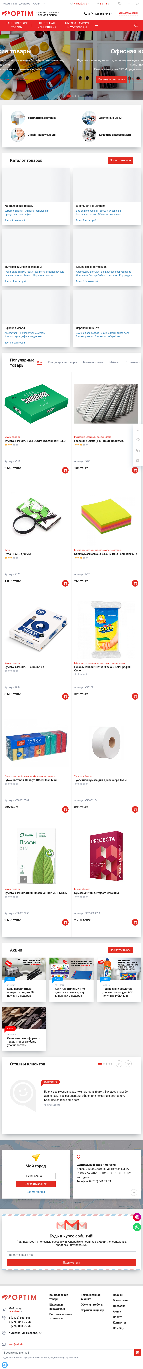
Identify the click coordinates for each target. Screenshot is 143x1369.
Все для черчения (86, 214)
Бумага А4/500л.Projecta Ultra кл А (96, 893)
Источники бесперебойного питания (96, 275)
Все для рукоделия (110, 210)
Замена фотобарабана (107, 336)
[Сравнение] (128, 3)
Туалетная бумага (82, 776)
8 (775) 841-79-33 (20, 1322)
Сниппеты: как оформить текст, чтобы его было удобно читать (23, 1042)
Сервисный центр (87, 328)
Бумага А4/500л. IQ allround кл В (25, 667)
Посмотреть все (120, 160)
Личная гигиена (13, 275)
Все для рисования (87, 210)
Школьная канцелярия (47, 25)
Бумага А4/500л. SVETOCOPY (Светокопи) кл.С (34, 441)
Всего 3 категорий (14, 220)
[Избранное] (119, 3)
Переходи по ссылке (41, 79)
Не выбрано (82, 3)
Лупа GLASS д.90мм (17, 554)
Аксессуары (11, 333)
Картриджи (125, 275)
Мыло (27, 275)
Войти (103, 3)
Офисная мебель (15, 328)
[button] (99, 13)
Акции (36, 3)
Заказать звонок (128, 13)
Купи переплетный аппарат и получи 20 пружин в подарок (20, 992)
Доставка (24, 3)
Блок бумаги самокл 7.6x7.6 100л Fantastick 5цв (105, 554)
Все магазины (36, 1192)
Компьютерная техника (91, 266)
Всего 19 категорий (15, 281)
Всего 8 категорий (86, 220)
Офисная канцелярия (102, 79)
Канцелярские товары (17, 25)
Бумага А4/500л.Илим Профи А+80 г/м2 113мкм (35, 893)
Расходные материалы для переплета (92, 437)
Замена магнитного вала (115, 333)
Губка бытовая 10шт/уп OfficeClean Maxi (30, 780)
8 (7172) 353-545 (19, 1317)
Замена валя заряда (87, 333)
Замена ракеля (84, 336)
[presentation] (7, 65)
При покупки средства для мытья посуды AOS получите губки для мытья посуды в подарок (119, 994)
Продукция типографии (17, 214)
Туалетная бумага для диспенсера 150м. (100, 780)
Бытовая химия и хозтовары (77, 25)
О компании (10, 3)
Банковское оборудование (116, 271)
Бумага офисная (71, 79)
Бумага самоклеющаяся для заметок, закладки (97, 550)
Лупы (7, 550)
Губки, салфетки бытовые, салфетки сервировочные (34, 271)
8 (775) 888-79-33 (20, 1326)
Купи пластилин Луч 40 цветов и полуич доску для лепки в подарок (70, 992)
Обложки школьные (109, 214)
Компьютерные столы (32, 333)
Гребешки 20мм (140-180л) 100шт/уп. (99, 441)
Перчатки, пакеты (43, 275)
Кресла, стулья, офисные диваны (23, 336)
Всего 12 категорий (87, 281)
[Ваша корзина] (137, 3)
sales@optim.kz (16, 1344)
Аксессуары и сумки (87, 271)
